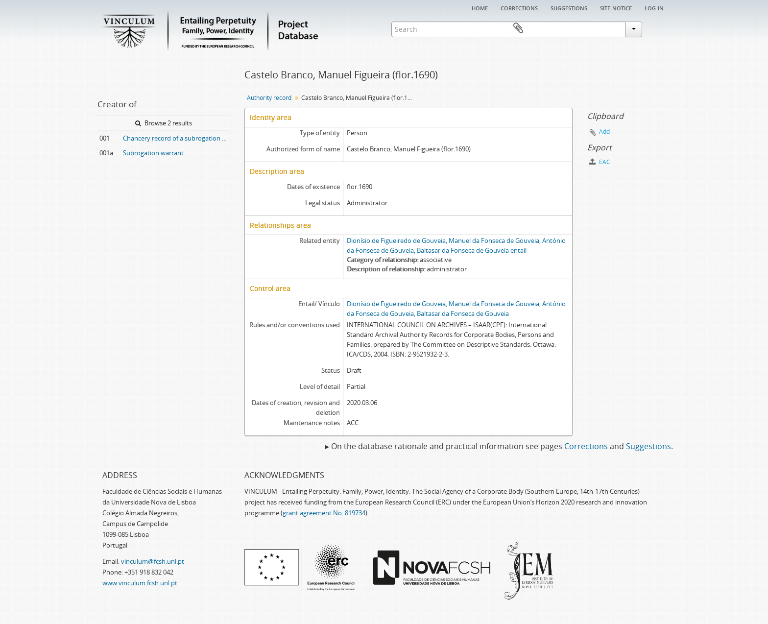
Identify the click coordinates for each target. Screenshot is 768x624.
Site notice (616, 7)
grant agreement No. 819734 (324, 512)
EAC (599, 162)
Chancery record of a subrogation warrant (176, 138)
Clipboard (656, 28)
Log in (654, 7)
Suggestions (569, 7)
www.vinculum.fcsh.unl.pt (139, 582)
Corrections (519, 7)
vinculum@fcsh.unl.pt (152, 561)
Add (604, 131)
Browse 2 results (163, 123)
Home (480, 7)
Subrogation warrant (153, 152)
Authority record (269, 98)
